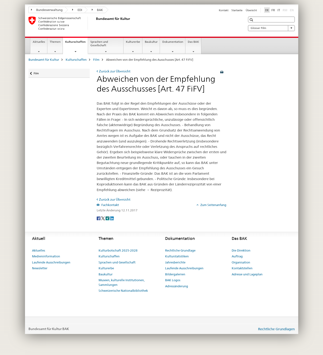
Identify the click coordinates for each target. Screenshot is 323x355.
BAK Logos (172, 280)
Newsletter (39, 268)
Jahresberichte (175, 262)
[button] (252, 20)
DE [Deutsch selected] (267, 10)
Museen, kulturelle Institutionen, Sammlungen (122, 282)
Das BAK (193, 41)
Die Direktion (241, 250)
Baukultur (151, 41)
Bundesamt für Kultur (43, 59)
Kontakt (223, 10)
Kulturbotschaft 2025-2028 (118, 250)
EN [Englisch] (292, 10)
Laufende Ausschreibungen (51, 262)
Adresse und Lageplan (247, 274)
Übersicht (251, 10)
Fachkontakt (110, 205)
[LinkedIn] (112, 218)
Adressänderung (176, 286)
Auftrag (237, 256)
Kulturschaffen (76, 43)
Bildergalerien (175, 274)
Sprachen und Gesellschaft (99, 43)
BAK (97, 10)
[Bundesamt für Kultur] (95, 23)
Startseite (236, 10)
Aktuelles (39, 41)
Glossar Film (271, 28)
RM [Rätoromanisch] (285, 10)
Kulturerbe (133, 41)
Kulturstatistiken (177, 256)
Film (96, 59)
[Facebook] (99, 218)
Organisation (241, 262)
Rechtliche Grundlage (180, 250)
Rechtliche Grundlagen (276, 329)
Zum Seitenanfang (213, 205)
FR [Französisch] (273, 10)
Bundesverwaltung (47, 10)
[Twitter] (103, 218)
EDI (77, 10)
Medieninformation (46, 256)
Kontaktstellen (242, 268)
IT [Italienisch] (278, 10)
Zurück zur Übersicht (114, 71)
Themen (55, 41)
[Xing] (108, 218)
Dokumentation (172, 41)
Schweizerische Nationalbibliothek (123, 290)
